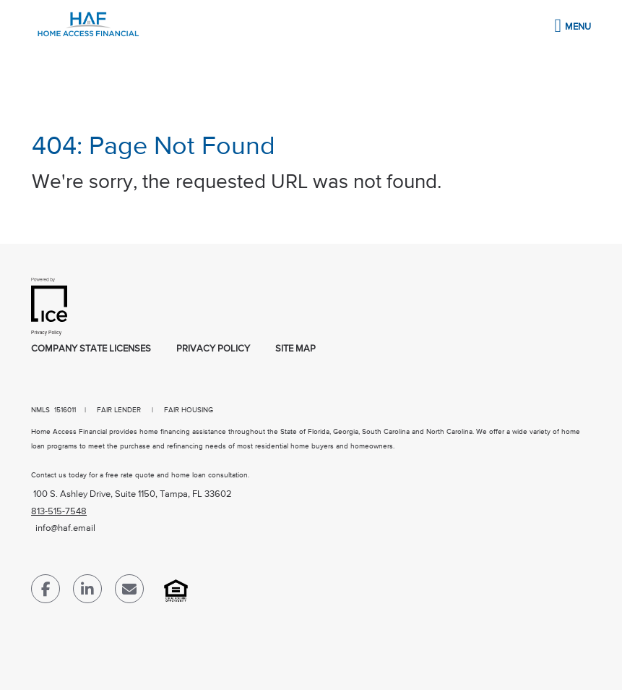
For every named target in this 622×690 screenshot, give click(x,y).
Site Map (295, 349)
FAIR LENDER (119, 410)
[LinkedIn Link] (87, 592)
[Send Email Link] (129, 592)
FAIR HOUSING (188, 410)
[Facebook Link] (45, 592)
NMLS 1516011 (53, 410)
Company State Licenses (91, 349)
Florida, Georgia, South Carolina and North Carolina (390, 431)
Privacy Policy (213, 349)
